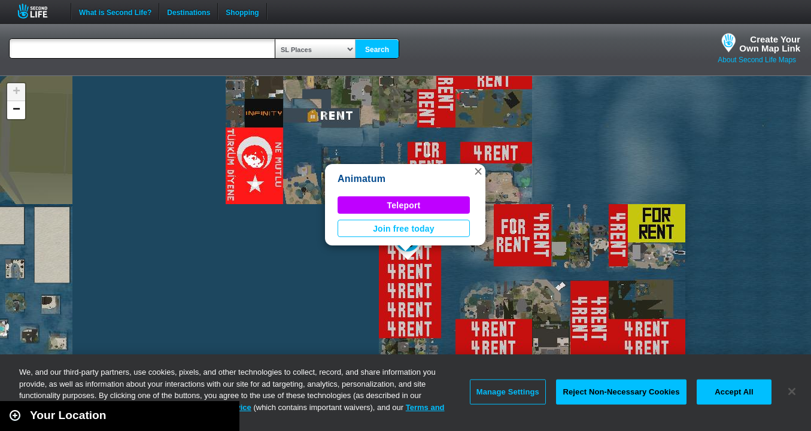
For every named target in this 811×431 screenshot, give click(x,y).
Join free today (404, 228)
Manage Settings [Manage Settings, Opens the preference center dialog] (507, 391)
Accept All (734, 391)
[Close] (792, 391)
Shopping (242, 11)
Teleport (404, 205)
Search (377, 49)
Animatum (361, 179)
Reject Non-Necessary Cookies (621, 391)
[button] (478, 171)
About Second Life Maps (757, 60)
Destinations (188, 11)
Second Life (39, 11)
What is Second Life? (115, 11)
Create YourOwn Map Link (769, 43)
